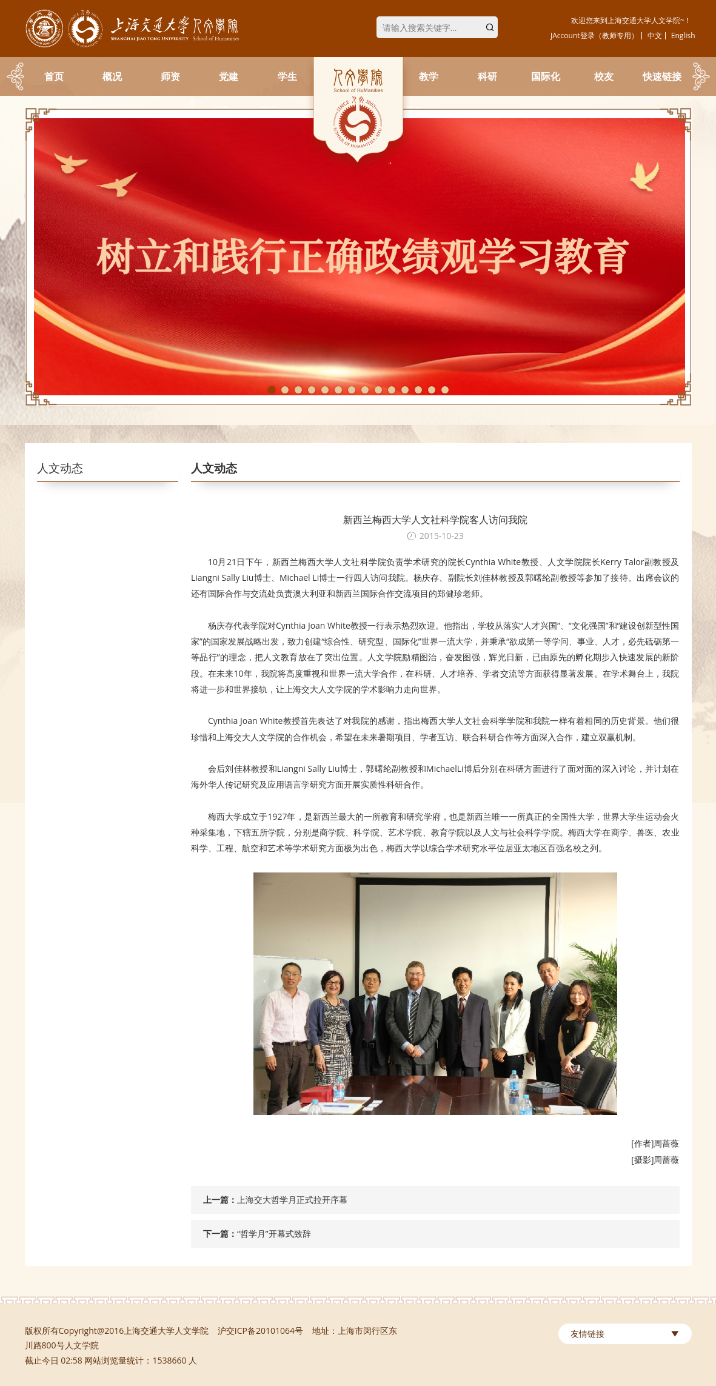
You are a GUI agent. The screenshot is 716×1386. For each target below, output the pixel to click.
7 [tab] (351, 389)
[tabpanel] (358, 257)
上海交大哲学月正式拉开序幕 (292, 1199)
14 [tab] (445, 389)
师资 (170, 76)
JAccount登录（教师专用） (594, 35)
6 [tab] (338, 389)
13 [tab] (431, 389)
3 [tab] (298, 389)
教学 (428, 76)
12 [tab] (418, 389)
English (683, 35)
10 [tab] (391, 389)
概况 (112, 76)
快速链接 (662, 76)
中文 (654, 35)
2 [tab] (285, 389)
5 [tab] (325, 389)
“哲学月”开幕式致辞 (274, 1233)
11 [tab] (405, 389)
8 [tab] (365, 389)
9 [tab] (378, 389)
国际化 (545, 76)
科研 (487, 76)
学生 (287, 76)
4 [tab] (311, 389)
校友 (604, 76)
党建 (228, 76)
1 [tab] (271, 389)
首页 (54, 76)
